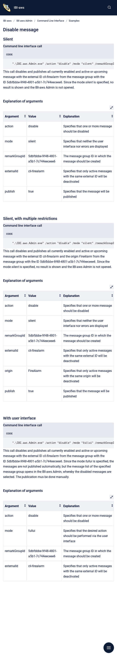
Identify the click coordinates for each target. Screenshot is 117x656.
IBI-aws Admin (24, 20)
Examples (74, 20)
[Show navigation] (109, 647)
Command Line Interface (50, 20)
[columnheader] (15, 117)
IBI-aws (19, 7)
